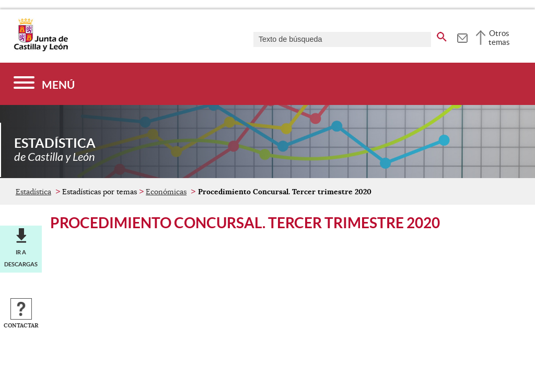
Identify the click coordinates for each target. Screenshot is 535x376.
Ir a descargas (21, 258)
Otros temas (499, 37)
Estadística (33, 191)
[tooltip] (462, 36)
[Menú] (44, 84)
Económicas (166, 191)
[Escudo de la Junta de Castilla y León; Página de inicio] (41, 49)
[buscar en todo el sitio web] (441, 35)
